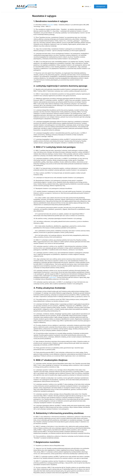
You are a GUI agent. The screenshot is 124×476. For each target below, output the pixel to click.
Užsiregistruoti (100, 6)
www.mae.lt (50, 24)
